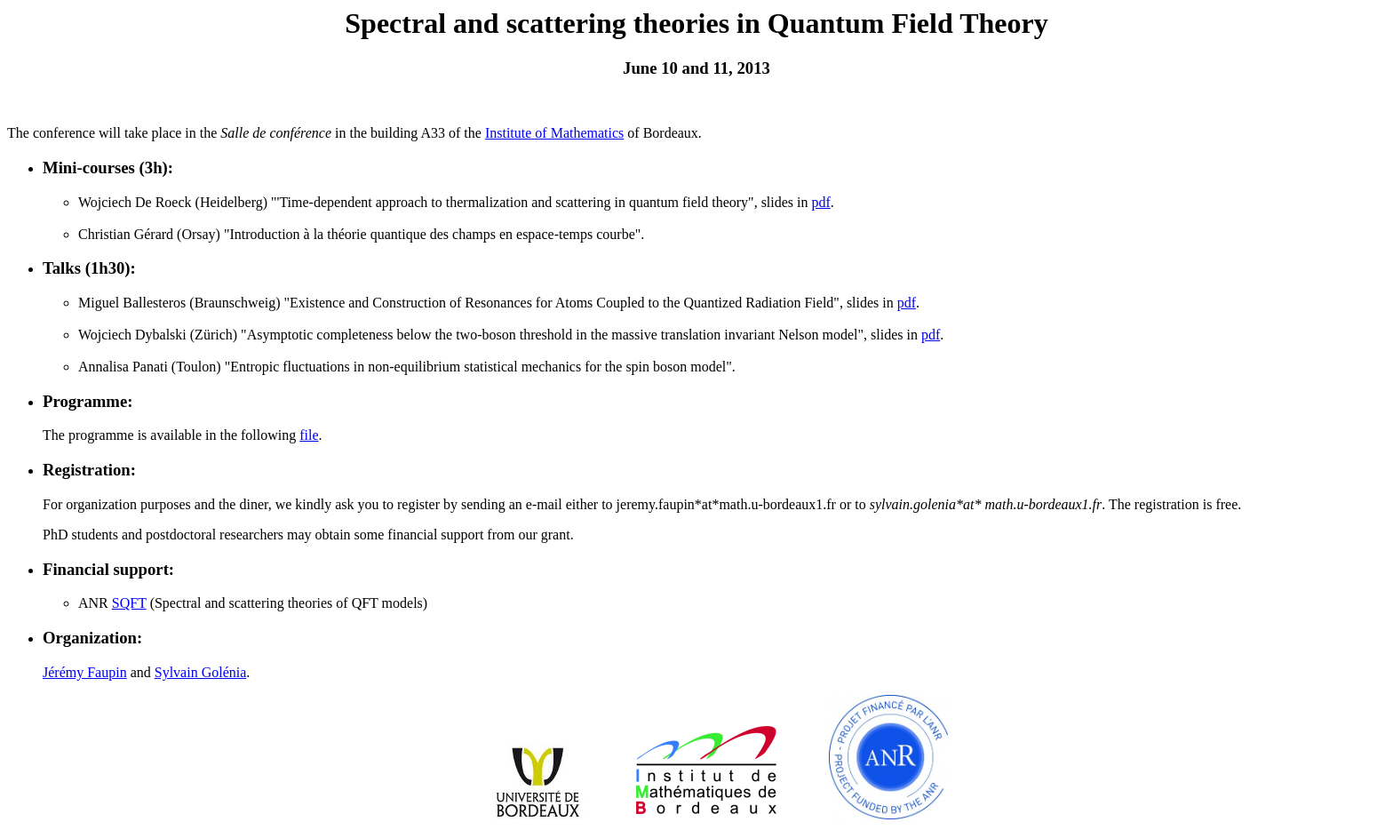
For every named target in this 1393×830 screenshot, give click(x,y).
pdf (821, 202)
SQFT (129, 603)
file (308, 435)
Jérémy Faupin (85, 672)
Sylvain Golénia (201, 672)
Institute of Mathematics (554, 132)
